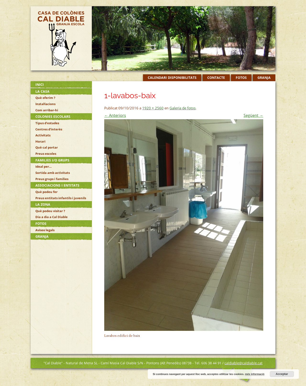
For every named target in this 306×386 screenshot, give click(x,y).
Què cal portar (46, 147)
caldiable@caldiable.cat (243, 363)
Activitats (42, 135)
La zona (42, 204)
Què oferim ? (45, 98)
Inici (39, 84)
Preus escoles (45, 153)
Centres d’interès (48, 129)
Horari (40, 141)
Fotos (241, 77)
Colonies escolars (52, 116)
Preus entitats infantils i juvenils (60, 198)
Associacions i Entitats (57, 185)
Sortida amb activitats (52, 173)
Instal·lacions (45, 104)
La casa (42, 91)
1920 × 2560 (153, 108)
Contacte (216, 77)
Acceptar (282, 374)
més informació (254, 374)
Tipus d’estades (47, 123)
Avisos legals (45, 230)
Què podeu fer (46, 192)
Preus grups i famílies (51, 179)
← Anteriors (115, 115)
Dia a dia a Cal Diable (51, 217)
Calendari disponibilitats (172, 77)
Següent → (253, 115)
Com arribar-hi (46, 110)
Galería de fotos (182, 108)
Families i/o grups (52, 160)
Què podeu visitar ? (50, 211)
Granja (264, 77)
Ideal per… (43, 166)
